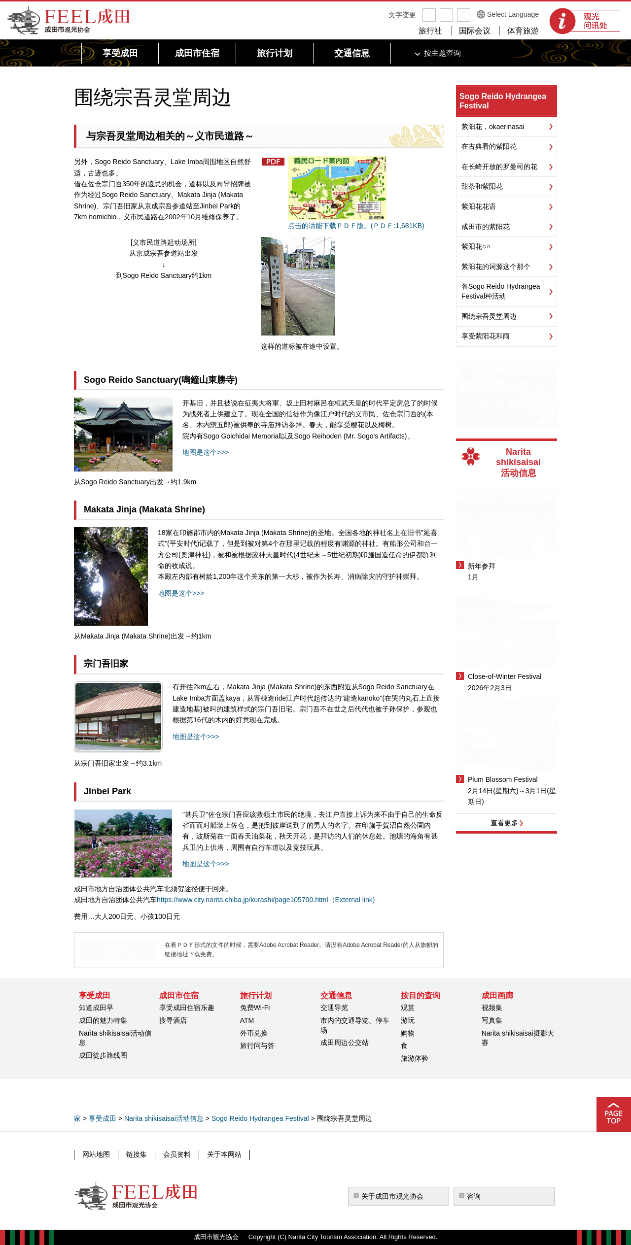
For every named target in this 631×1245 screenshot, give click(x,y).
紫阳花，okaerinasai (493, 127)
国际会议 (475, 31)
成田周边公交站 (344, 1042)
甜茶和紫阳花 (482, 186)
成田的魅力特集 (103, 1020)
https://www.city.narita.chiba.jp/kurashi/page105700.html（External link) (266, 900)
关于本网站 (224, 1154)
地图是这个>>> (205, 452)
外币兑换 (254, 1033)
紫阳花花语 (478, 206)
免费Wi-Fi (255, 1007)
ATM (247, 1020)
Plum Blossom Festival (503, 779)
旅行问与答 (257, 1045)
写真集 (492, 1020)
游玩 (408, 1020)
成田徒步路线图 (103, 1055)
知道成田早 (96, 1007)
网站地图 (96, 1154)
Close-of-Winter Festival (504, 676)
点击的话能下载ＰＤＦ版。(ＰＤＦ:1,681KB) (356, 193)
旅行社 (430, 31)
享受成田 (102, 1118)
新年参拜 (481, 566)
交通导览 (334, 1007)
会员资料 (177, 1154)
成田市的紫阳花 (485, 227)
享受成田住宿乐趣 (186, 1007)
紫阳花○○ (476, 246)
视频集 (492, 1007)
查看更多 (504, 823)
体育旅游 (523, 31)
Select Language (513, 14)
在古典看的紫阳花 (489, 146)
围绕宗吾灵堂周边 (489, 316)
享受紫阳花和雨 (485, 336)
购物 (408, 1033)
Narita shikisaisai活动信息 (164, 1118)
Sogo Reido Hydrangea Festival (260, 1118)
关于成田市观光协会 (392, 1196)
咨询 (474, 1196)
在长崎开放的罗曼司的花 (499, 166)
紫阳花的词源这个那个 (495, 266)
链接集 (136, 1154)
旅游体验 (414, 1058)
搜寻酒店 (173, 1020)
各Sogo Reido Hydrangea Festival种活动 (500, 291)
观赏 (408, 1007)
